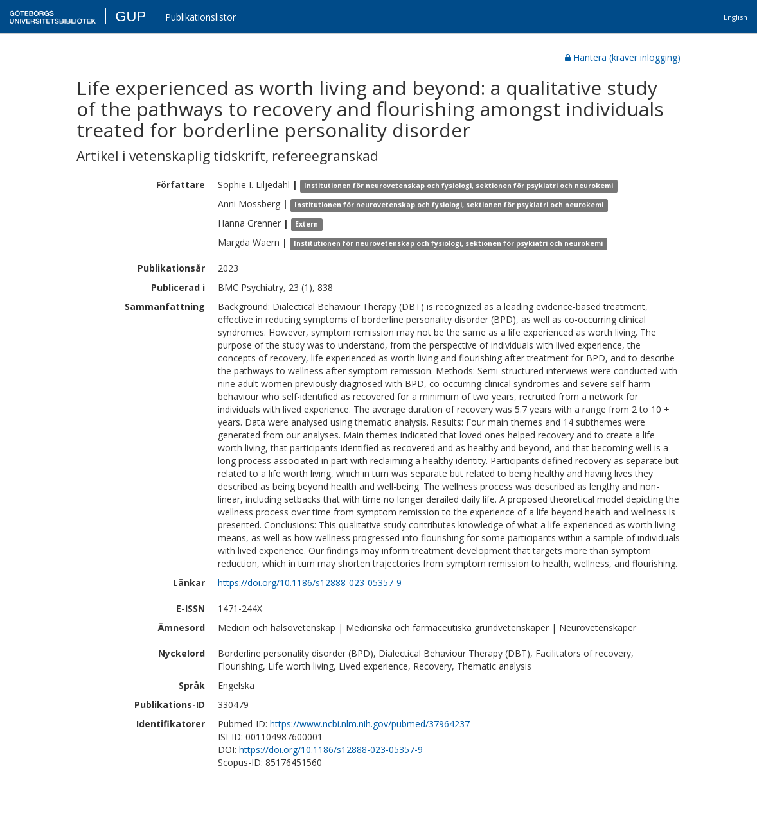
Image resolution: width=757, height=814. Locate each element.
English (735, 17)
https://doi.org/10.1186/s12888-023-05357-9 (310, 582)
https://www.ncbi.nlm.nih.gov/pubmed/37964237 (370, 724)
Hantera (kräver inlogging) (623, 57)
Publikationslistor (200, 17)
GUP (130, 16)
